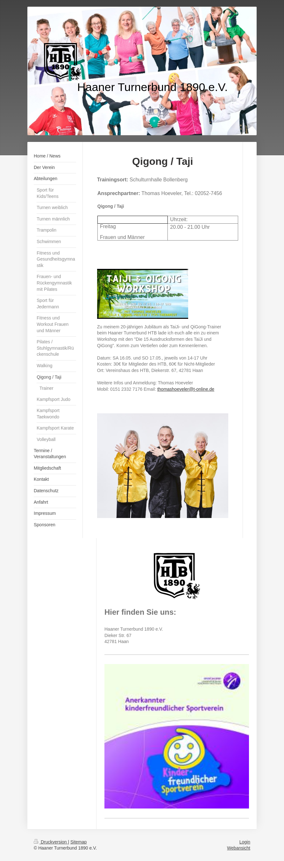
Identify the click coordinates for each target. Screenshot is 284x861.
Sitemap (78, 841)
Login (244, 841)
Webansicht (238, 847)
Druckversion (51, 841)
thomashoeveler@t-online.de (185, 389)
